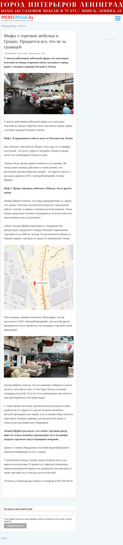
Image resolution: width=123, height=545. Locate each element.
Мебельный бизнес (9, 26)
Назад (4, 538)
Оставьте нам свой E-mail (18, 509)
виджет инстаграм (109, 39)
